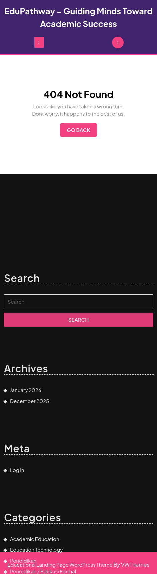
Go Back (82, 131)
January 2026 (25, 426)
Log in (17, 506)
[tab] (39, 42)
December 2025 (29, 437)
